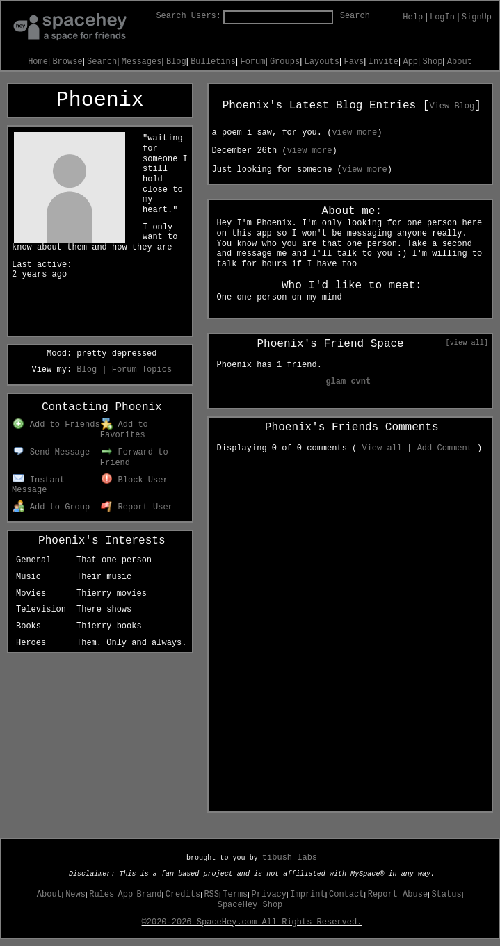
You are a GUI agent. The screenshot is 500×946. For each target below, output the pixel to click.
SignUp (477, 17)
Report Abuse (398, 894)
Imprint (307, 894)
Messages (142, 62)
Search (355, 16)
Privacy (269, 894)
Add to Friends (56, 425)
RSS (211, 894)
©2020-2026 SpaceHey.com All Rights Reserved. (252, 922)
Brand (148, 894)
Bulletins (213, 62)
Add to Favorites (124, 430)
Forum (252, 62)
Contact (346, 894)
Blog (176, 62)
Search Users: (188, 16)
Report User (137, 507)
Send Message (51, 452)
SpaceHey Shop (250, 905)
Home (38, 62)
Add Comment (444, 448)
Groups (285, 62)
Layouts (322, 62)
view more (354, 133)
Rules (101, 894)
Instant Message (38, 485)
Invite (383, 62)
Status (446, 894)
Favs (354, 62)
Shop (433, 62)
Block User (134, 480)
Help (413, 17)
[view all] (467, 343)
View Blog (451, 106)
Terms (235, 894)
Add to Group (51, 507)
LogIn (442, 17)
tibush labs (289, 858)
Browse (67, 62)
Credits (183, 894)
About (459, 62)
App (410, 62)
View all (382, 448)
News (75, 894)
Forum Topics (142, 370)
